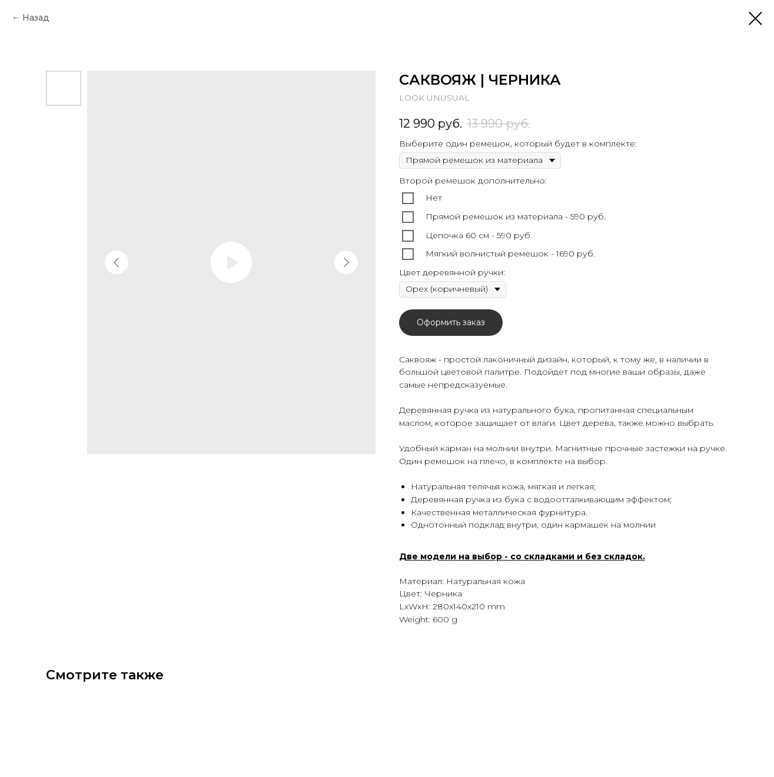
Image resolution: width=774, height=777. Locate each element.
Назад (35, 17)
